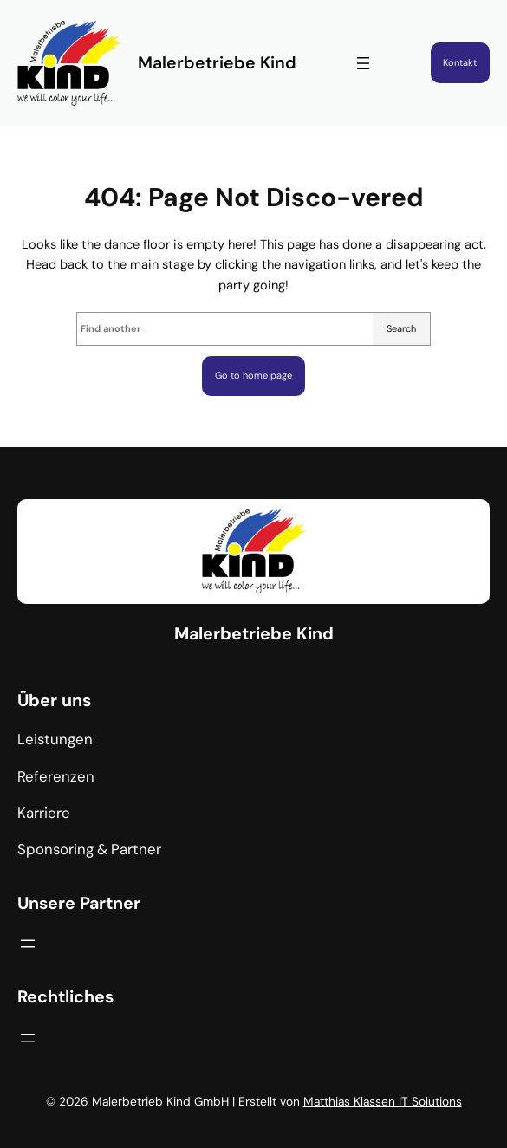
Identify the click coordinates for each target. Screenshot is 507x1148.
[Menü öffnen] (363, 63)
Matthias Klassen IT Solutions (382, 1101)
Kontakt (460, 62)
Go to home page (253, 375)
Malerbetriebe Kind (217, 63)
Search (401, 328)
